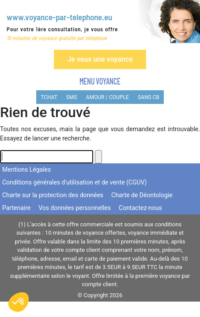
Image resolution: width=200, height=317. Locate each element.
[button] (18, 302)
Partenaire (16, 207)
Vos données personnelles (74, 207)
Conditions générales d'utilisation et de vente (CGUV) (74, 182)
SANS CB (148, 97)
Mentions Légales (26, 169)
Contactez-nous (140, 207)
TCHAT (49, 97)
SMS (71, 97)
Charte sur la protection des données (52, 195)
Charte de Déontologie (142, 195)
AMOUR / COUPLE (107, 97)
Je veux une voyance (99, 59)
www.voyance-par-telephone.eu (59, 17)
